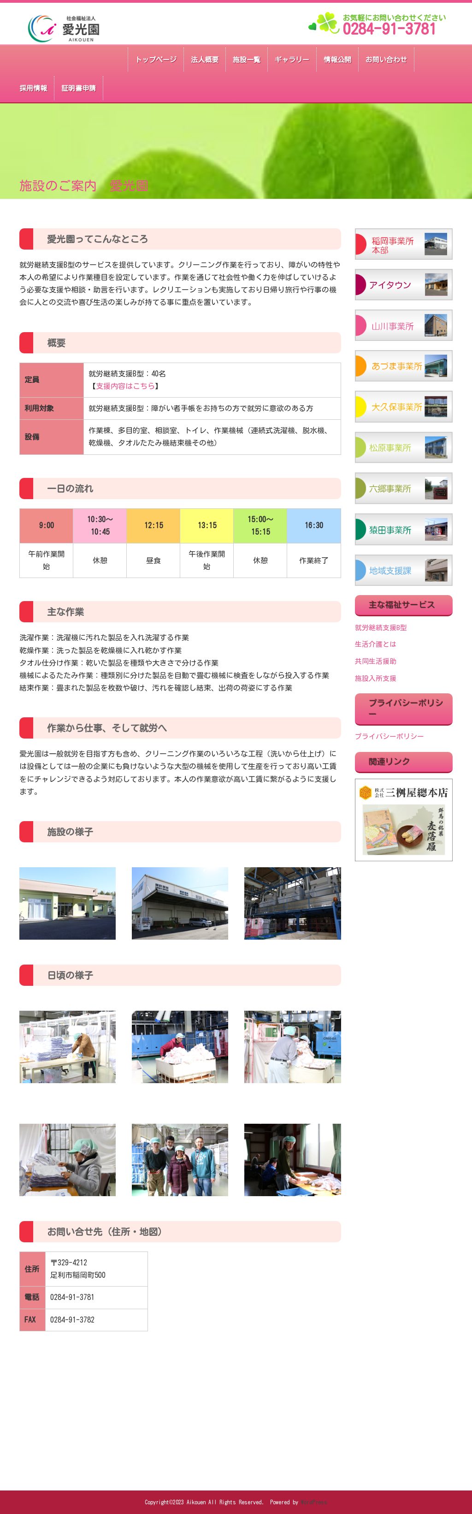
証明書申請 (78, 88)
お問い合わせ (386, 59)
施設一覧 (246, 59)
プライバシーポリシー (389, 736)
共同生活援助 (375, 661)
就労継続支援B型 (381, 627)
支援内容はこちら (125, 386)
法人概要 (204, 59)
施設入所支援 (375, 678)
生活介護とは (375, 644)
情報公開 (337, 59)
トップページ (156, 59)
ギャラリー (292, 59)
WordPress (314, 1502)
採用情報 (33, 88)
